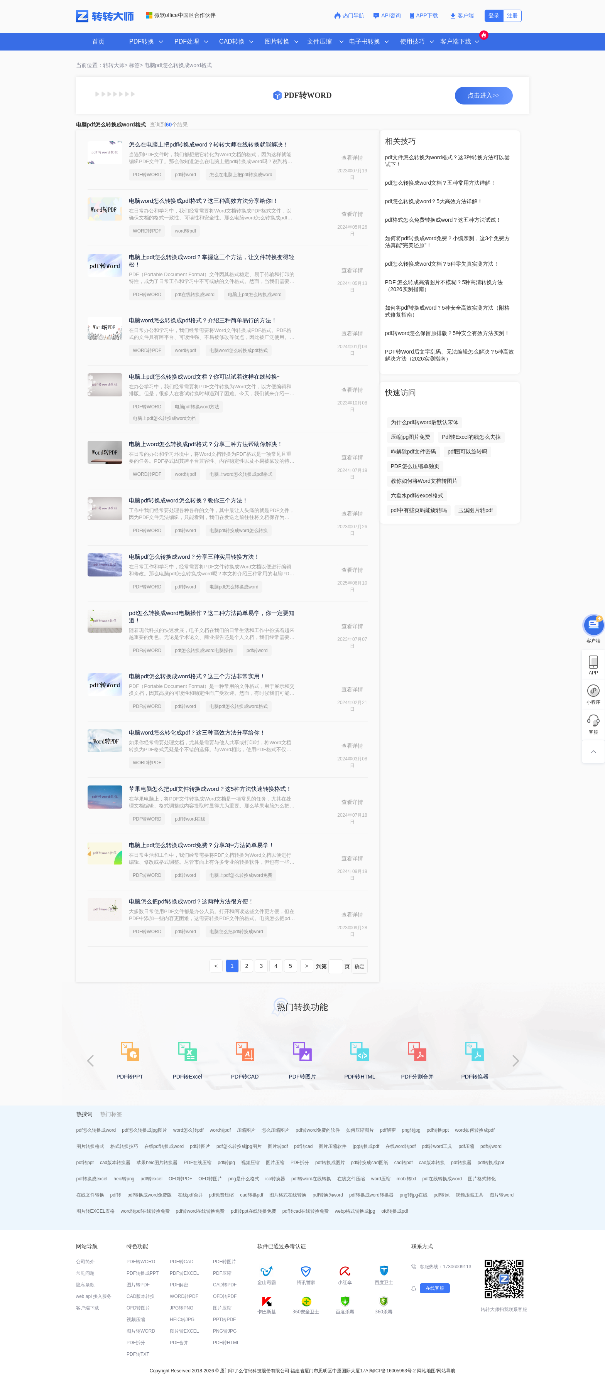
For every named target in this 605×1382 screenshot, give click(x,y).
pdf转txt (442, 1195)
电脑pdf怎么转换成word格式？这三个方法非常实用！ (197, 676)
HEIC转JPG (182, 1319)
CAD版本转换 (141, 1296)
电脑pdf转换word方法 (197, 407)
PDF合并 (179, 1342)
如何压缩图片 (360, 1130)
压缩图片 (246, 1130)
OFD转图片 (210, 1178)
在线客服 (435, 1288)
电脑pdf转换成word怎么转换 (239, 530)
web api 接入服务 (94, 1296)
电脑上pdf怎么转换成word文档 (164, 418)
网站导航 (446, 1371)
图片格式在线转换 (287, 1195)
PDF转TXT (138, 1354)
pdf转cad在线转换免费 (305, 1211)
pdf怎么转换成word (96, 1130)
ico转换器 (275, 1178)
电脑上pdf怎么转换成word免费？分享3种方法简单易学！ (201, 845)
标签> (136, 65)
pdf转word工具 (437, 1146)
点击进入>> (483, 95)
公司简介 (85, 1261)
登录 (493, 15)
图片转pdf (278, 1146)
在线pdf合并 (190, 1195)
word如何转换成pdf (475, 1130)
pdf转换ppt (438, 1130)
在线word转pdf (400, 1146)
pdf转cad (303, 1146)
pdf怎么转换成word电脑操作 (204, 650)
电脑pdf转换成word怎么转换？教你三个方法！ (188, 500)
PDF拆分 (300, 1162)
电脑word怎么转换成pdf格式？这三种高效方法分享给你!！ (204, 200)
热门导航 (349, 15)
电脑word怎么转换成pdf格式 (239, 350)
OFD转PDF (180, 1178)
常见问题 (85, 1273)
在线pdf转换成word (164, 1146)
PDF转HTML (226, 1342)
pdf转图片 (200, 1146)
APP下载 (424, 15)
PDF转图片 (224, 1261)
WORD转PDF (147, 231)
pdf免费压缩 (221, 1195)
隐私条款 (85, 1285)
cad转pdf (403, 1162)
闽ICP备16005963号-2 (392, 1371)
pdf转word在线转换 (311, 1178)
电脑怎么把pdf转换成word (236, 931)
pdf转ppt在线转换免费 (253, 1211)
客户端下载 (87, 1308)
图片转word (502, 1195)
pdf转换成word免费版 (149, 1195)
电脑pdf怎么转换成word (234, 587)
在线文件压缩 (351, 1178)
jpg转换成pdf (366, 1146)
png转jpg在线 (414, 1195)
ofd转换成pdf (394, 1211)
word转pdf (185, 231)
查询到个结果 (169, 124)
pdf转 (116, 1195)
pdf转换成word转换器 (371, 1195)
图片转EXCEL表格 (95, 1211)
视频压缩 (250, 1162)
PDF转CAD (181, 1261)
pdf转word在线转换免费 (200, 1211)
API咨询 (387, 15)
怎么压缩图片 (275, 1130)
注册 (512, 15)
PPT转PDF (224, 1319)
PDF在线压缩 (197, 1162)
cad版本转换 (432, 1162)
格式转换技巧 (124, 1146)
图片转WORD (141, 1331)
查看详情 (352, 158)
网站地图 (426, 1371)
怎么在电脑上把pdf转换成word (241, 174)
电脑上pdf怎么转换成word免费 (241, 875)
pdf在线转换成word (195, 294)
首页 (98, 41)
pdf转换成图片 (330, 1162)
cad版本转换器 (115, 1162)
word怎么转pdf (188, 1130)
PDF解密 (179, 1285)
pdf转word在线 (190, 819)
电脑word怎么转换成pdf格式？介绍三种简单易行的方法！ (203, 320)
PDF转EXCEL (184, 1273)
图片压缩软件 (332, 1146)
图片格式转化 (482, 1178)
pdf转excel (151, 1178)
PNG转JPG (225, 1331)
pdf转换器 (461, 1162)
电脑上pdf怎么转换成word (255, 294)
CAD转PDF (225, 1285)
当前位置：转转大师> (102, 65)
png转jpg (411, 1130)
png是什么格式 (243, 1178)
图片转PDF (138, 1285)
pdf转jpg (226, 1162)
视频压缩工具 (469, 1195)
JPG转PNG (181, 1308)
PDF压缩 (222, 1273)
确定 (360, 966)
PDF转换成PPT (143, 1273)
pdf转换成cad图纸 (369, 1162)
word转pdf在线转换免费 (145, 1211)
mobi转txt (406, 1178)
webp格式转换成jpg (355, 1211)
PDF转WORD (147, 174)
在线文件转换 (90, 1195)
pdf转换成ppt (491, 1162)
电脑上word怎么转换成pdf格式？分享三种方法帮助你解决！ (205, 444)
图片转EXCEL (184, 1331)
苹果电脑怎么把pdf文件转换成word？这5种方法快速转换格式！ (210, 788)
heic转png (123, 1178)
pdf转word (185, 174)
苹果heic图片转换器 (157, 1162)
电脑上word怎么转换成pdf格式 (241, 474)
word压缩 (380, 1178)
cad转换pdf (251, 1195)
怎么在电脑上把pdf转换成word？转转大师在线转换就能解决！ (208, 144)
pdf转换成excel (92, 1178)
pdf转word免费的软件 (318, 1130)
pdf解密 (388, 1130)
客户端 (462, 15)
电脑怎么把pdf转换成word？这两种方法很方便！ (191, 901)
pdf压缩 (466, 1146)
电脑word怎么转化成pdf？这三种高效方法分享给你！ (197, 732)
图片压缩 (275, 1162)
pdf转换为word (328, 1195)
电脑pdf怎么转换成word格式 (178, 65)
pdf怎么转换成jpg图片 (144, 1130)
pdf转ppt (85, 1162)
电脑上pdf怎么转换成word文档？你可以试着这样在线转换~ (204, 376)
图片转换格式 (90, 1146)
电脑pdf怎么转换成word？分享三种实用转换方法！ (194, 556)
